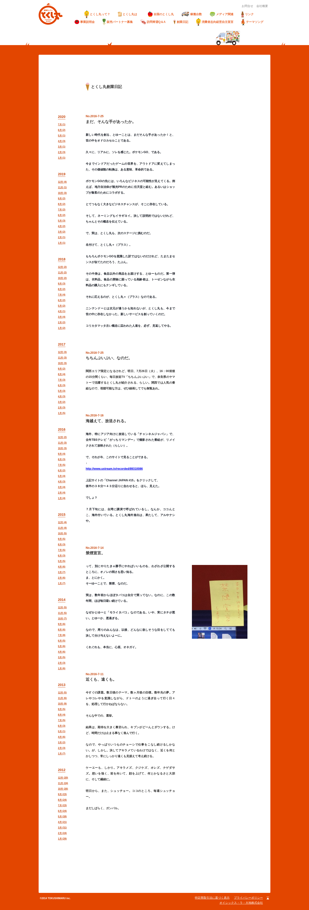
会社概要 (262, 6)
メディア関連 (221, 14)
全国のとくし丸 (161, 14)
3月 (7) (61, 572)
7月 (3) (61, 380)
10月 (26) (63, 789)
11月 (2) (62, 272)
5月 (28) (62, 816)
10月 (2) (62, 278)
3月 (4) (61, 317)
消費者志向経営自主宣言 (214, 22)
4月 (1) (61, 311)
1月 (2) (61, 328)
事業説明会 (85, 22)
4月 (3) (61, 141)
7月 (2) (61, 209)
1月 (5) (61, 413)
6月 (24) (62, 811)
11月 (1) (62, 187)
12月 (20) (63, 777)
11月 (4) (62, 528)
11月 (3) (62, 357)
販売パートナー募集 (117, 22)
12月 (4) (62, 182)
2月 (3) (61, 152)
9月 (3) (61, 283)
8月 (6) (61, 629)
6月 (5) (61, 640)
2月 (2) (61, 322)
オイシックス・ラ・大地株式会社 (241, 902)
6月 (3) (61, 385)
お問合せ (247, 6)
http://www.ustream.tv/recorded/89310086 (114, 468)
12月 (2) (62, 267)
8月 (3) (61, 459)
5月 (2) (61, 306)
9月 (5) (61, 539)
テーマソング (252, 22)
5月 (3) (61, 220)
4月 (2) (61, 226)
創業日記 (180, 22)
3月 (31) (62, 827)
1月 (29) (62, 838)
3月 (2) (61, 232)
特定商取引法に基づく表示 (212, 897)
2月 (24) (62, 833)
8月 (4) (61, 374)
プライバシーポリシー (248, 897)
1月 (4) (61, 498)
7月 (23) (62, 805)
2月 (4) (61, 492)
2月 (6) (61, 578)
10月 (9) (62, 703)
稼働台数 (192, 14)
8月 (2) (61, 204)
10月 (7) (62, 618)
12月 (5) (62, 607)
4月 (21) (62, 822)
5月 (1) (61, 135)
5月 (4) (61, 476)
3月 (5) (61, 657)
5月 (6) (61, 646)
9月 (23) (62, 794)
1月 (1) (61, 157)
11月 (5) (62, 613)
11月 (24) (63, 783)
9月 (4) (61, 454)
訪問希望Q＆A (153, 22)
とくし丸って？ (97, 14)
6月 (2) (61, 130)
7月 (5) (61, 465)
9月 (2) (61, 198)
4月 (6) (61, 566)
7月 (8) (61, 635)
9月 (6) (61, 624)
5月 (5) (61, 561)
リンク (247, 14)
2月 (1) (61, 237)
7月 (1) (61, 124)
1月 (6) (61, 668)
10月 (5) (62, 533)
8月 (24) (62, 800)
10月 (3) (62, 193)
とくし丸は (129, 14)
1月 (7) (61, 583)
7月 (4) (61, 294)
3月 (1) (61, 146)
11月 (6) (62, 698)
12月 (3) (62, 352)
